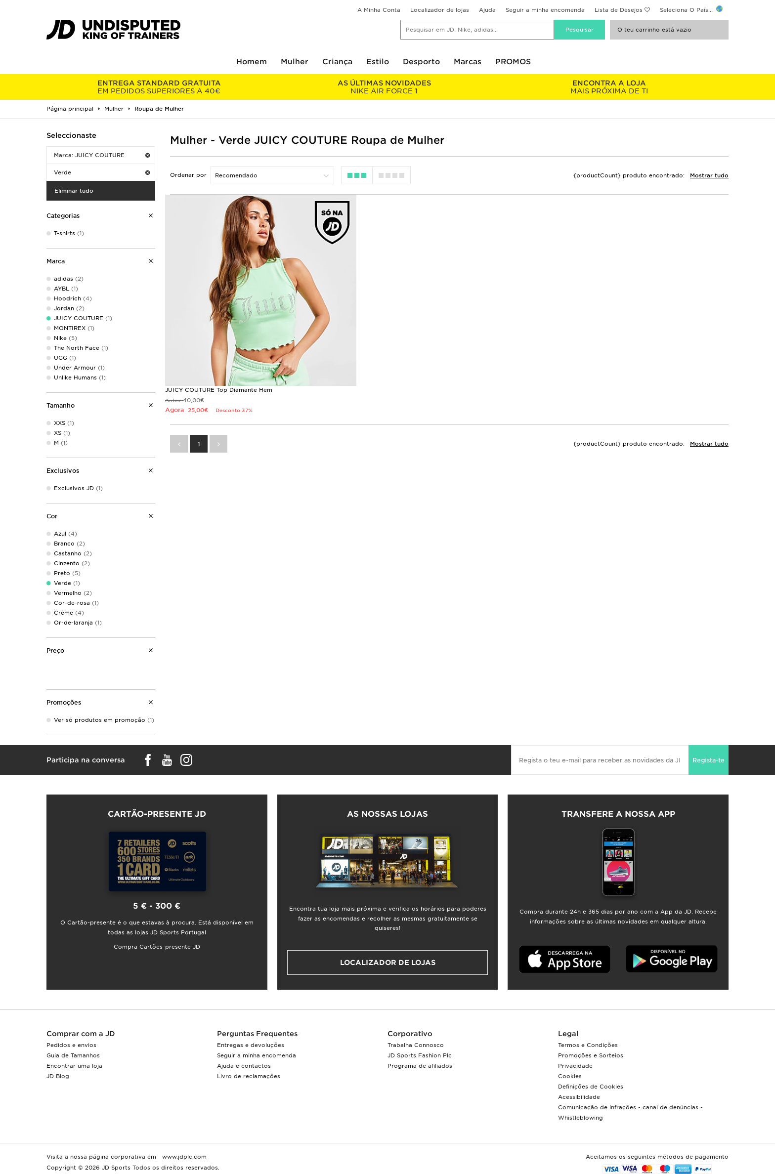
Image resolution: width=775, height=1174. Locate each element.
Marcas (467, 61)
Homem (251, 61)
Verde (102, 172)
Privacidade (575, 1065)
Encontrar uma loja (74, 1065)
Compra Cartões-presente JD (157, 946)
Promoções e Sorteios (590, 1055)
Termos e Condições (588, 1045)
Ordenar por (188, 174)
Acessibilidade (579, 1096)
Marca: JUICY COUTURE (102, 155)
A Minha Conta (378, 9)
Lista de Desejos (619, 9)
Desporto (421, 61)
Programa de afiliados (420, 1065)
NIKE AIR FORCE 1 (383, 87)
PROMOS (513, 61)
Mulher (294, 61)
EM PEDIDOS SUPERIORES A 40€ (158, 87)
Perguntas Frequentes (257, 1034)
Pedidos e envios (71, 1045)
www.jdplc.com (183, 1156)
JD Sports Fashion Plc (420, 1055)
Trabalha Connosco (416, 1045)
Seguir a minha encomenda (545, 9)
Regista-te (708, 760)
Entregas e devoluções (250, 1045)
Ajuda (487, 9)
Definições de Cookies (590, 1086)
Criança (337, 61)
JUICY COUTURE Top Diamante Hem (218, 384)
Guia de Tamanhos (73, 1055)
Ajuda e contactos (244, 1065)
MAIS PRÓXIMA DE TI (609, 87)
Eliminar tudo (73, 190)
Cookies (570, 1076)
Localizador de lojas (439, 9)
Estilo (377, 61)
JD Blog (57, 1076)
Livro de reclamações (248, 1076)
